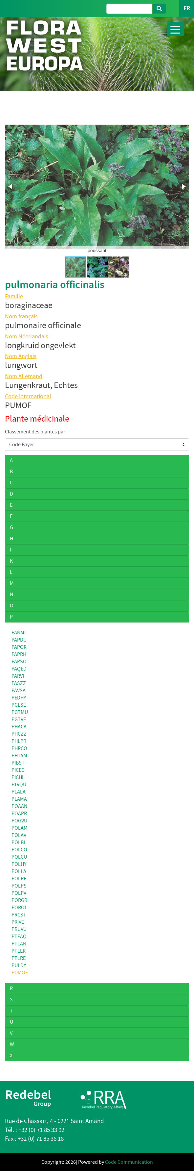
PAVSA (18, 690)
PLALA (18, 792)
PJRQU (18, 784)
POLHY (19, 864)
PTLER (18, 951)
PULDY (18, 965)
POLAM (19, 828)
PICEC (17, 770)
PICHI (17, 777)
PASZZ (18, 683)
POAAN (19, 806)
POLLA (18, 871)
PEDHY (18, 698)
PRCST (18, 915)
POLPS (19, 886)
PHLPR (18, 741)
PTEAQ (19, 936)
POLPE (18, 878)
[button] (11, 186)
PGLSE (18, 705)
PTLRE (18, 958)
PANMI (18, 632)
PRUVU (19, 929)
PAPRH (18, 654)
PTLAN (18, 943)
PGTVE (18, 719)
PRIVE (17, 922)
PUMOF (19, 972)
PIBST (18, 763)
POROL (19, 907)
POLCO (19, 849)
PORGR (19, 900)
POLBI (18, 842)
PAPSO (19, 661)
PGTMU (19, 712)
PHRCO (19, 748)
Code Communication (129, 1162)
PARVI (17, 676)
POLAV (18, 835)
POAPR (19, 813)
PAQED (19, 669)
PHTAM (19, 755)
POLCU (19, 857)
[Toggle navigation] (175, 29)
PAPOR (19, 647)
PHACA (19, 726)
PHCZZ (19, 734)
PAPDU (19, 640)
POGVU (19, 820)
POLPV (18, 893)
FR (186, 8)
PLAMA (19, 799)
